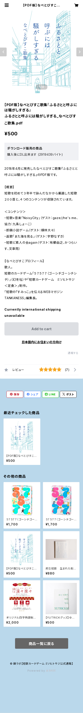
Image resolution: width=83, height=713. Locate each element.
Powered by (41, 670)
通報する (73, 353)
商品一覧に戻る (41, 643)
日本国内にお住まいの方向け (42, 342)
